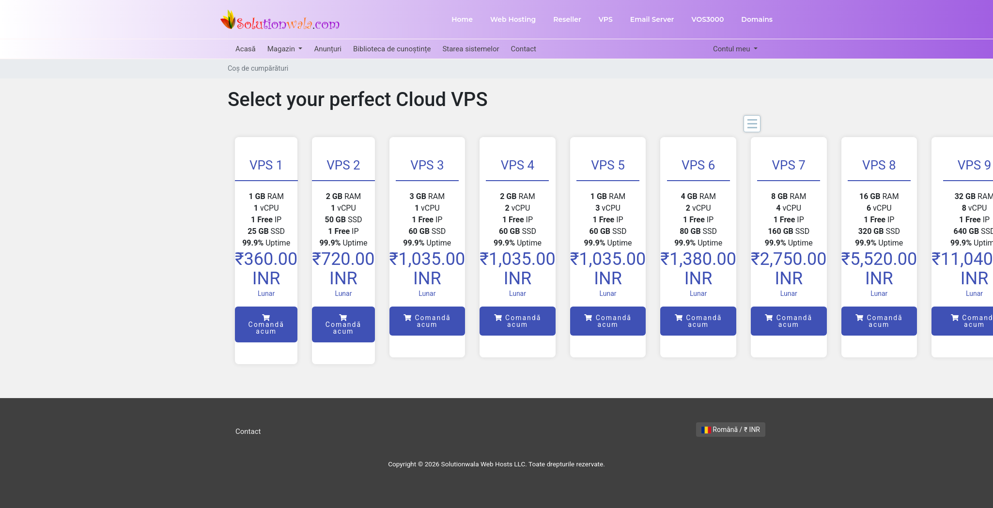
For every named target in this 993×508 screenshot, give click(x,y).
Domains (757, 19)
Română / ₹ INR (730, 429)
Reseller (567, 19)
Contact (523, 49)
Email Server (652, 19)
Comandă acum (266, 324)
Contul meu (732, 49)
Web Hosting (513, 19)
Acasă (245, 49)
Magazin (282, 49)
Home (462, 19)
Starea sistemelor (470, 49)
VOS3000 (707, 19)
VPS (606, 19)
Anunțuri (327, 49)
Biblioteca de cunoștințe (392, 49)
